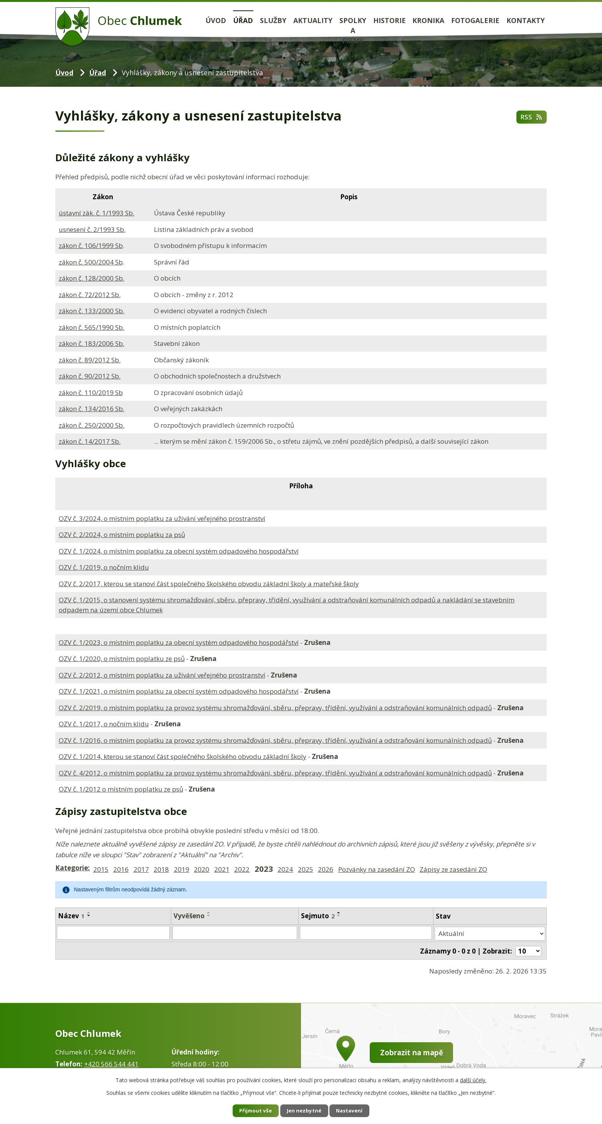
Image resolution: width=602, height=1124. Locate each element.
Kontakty (525, 20)
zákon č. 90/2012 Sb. (90, 376)
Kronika (428, 20)
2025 (305, 869)
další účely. (473, 1079)
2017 (141, 869)
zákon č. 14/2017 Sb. (90, 441)
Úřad (243, 20)
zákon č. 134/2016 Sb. (91, 408)
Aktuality (312, 20)
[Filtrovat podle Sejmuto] (366, 933)
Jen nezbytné (304, 1110)
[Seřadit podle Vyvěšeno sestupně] (209, 915)
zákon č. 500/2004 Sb (91, 262)
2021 (222, 869)
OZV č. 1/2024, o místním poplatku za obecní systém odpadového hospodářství (179, 551)
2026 (325, 869)
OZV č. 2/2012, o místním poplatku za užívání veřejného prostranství (162, 675)
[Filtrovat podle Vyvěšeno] (234, 933)
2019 (181, 869)
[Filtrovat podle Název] (113, 933)
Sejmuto (318, 915)
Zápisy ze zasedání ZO (453, 869)
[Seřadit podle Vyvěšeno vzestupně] (209, 912)
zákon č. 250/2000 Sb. (91, 425)
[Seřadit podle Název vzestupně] (89, 912)
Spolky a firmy (352, 31)
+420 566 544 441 (111, 1062)
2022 (242, 869)
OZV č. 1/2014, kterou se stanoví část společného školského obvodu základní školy (182, 756)
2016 (121, 869)
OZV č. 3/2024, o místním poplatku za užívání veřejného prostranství (162, 518)
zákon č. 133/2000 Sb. (91, 310)
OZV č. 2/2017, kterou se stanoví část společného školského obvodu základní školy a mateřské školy (209, 583)
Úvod (215, 20)
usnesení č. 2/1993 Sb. (92, 229)
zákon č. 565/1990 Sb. (91, 327)
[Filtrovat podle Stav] (490, 933)
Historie (389, 20)
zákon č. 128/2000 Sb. (91, 278)
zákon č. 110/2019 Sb (91, 392)
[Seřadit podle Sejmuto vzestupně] (339, 912)
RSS (531, 117)
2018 (161, 869)
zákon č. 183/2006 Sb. (91, 343)
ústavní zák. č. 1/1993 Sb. (96, 212)
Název (71, 915)
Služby (273, 20)
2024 (285, 869)
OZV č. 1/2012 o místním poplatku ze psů (121, 789)
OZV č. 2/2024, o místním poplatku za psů (122, 534)
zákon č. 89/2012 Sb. (90, 359)
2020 (201, 869)
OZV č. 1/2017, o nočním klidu (104, 723)
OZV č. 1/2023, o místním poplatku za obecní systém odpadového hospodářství (179, 642)
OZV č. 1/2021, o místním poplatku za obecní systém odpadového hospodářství (179, 691)
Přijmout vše (251, 1110)
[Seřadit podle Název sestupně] (89, 915)
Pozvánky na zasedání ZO (376, 869)
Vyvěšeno (189, 915)
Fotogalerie (475, 20)
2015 (101, 869)
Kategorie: (72, 867)
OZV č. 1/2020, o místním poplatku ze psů (122, 658)
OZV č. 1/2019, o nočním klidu (104, 567)
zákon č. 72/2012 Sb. (90, 294)
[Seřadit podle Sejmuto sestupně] (339, 915)
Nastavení (354, 1110)
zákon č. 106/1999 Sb (91, 245)
